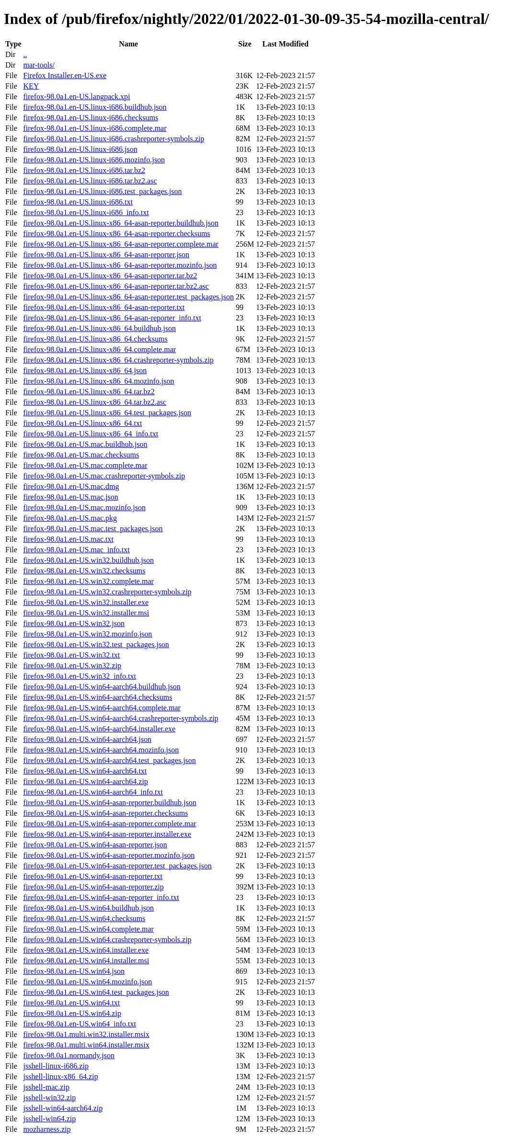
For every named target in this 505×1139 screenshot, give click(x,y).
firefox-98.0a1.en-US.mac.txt (68, 539)
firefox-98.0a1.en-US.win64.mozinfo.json (87, 982)
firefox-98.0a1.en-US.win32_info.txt (79, 676)
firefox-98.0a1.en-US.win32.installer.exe (86, 602)
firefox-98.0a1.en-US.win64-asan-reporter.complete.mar (109, 824)
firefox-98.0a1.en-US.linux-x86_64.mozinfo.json (98, 381)
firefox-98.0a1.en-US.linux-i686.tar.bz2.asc (90, 181)
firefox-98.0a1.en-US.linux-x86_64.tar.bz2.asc (94, 402)
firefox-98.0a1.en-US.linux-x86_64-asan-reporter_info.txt (112, 318)
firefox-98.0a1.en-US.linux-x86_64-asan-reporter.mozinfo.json (120, 265)
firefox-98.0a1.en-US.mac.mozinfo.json (84, 507)
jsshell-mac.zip (46, 1087)
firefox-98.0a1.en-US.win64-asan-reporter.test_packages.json (117, 866)
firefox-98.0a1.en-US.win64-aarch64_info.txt (92, 792)
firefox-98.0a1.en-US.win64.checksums (84, 918)
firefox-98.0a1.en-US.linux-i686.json (80, 149)
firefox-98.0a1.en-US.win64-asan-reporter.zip (93, 887)
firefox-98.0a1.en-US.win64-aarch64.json (87, 739)
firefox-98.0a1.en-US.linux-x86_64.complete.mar (99, 349)
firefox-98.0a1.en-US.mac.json (70, 497)
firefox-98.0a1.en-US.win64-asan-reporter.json (95, 845)
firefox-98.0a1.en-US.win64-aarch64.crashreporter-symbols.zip (120, 718)
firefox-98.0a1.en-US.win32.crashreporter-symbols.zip (107, 592)
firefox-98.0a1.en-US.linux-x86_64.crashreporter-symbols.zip (118, 360)
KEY (31, 86)
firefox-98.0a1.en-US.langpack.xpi (76, 96)
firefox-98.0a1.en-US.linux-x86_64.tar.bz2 (88, 391)
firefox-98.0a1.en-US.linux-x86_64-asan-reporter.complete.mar (120, 244)
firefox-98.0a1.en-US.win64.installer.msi (86, 961)
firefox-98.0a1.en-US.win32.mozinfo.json (87, 634)
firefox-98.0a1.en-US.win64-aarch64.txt (85, 771)
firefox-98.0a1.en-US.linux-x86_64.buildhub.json (99, 328)
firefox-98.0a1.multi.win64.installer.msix (86, 1045)
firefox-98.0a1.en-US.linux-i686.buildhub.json (94, 107)
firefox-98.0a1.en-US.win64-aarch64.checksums (97, 697)
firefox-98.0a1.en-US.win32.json (74, 623)
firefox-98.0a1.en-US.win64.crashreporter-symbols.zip (107, 939)
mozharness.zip (46, 1129)
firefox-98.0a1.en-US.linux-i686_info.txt (86, 212)
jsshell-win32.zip (49, 1097)
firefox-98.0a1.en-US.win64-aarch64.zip (85, 781)
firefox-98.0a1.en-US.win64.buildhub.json (88, 908)
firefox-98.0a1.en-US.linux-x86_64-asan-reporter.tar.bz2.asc (115, 286)
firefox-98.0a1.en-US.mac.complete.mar (85, 465)
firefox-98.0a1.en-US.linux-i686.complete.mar (94, 128)
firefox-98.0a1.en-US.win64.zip (72, 1013)
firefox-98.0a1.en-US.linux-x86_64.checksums (95, 339)
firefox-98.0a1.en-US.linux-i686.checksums (90, 118)
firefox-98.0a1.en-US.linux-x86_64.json (85, 370)
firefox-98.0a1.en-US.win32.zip (72, 665)
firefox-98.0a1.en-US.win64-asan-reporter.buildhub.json (109, 802)
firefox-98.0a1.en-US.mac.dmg (71, 486)
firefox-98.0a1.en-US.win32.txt (71, 655)
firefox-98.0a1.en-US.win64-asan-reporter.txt (92, 876)
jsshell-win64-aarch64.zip (63, 1108)
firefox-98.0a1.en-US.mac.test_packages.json (92, 528)
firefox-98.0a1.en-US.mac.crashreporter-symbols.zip (104, 476)
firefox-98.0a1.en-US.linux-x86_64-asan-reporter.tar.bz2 (110, 276)
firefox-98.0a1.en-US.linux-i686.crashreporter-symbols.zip (113, 139)
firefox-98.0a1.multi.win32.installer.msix (86, 1034)
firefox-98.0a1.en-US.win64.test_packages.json (96, 992)
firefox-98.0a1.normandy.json (68, 1055)
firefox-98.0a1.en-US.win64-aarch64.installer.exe (99, 729)
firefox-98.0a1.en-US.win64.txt (71, 1003)
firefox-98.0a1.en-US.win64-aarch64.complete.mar (101, 708)
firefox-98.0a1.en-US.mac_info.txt (76, 550)
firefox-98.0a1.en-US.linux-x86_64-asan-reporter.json (106, 255)
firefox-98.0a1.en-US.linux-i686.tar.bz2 (84, 170)
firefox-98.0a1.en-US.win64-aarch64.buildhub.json (101, 687)
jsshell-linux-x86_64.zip (60, 1076)
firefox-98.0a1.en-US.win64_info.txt (79, 1024)
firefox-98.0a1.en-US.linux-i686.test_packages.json (102, 191)
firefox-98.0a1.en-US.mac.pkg (70, 518)
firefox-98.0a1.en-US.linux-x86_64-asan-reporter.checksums (116, 233)
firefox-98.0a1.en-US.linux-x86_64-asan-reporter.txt (103, 307)
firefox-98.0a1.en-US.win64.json (74, 971)
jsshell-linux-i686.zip (55, 1066)
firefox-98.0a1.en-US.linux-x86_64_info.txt (90, 434)
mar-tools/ (38, 65)
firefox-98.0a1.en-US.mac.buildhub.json (85, 444)
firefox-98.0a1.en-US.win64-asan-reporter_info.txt (101, 897)
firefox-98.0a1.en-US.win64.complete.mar (88, 929)
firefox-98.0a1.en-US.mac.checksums (81, 455)
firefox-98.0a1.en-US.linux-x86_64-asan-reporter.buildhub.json (120, 223)
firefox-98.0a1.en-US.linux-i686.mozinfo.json (94, 160)
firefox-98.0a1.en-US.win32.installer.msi (86, 613)
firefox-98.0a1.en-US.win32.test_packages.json (96, 644)
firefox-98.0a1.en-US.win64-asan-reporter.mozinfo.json (109, 855)
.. (25, 54)
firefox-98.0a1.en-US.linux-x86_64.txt (82, 423)
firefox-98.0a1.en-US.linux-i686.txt (77, 202)
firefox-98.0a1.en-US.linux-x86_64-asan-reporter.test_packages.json (128, 297)
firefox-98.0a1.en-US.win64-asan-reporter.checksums (105, 813)
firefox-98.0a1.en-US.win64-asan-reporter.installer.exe (107, 834)
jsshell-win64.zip (49, 1119)
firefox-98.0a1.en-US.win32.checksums (84, 571)
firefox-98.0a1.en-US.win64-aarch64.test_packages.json (109, 760)
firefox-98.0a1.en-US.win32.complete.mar (88, 581)
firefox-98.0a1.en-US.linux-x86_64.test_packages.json (107, 413)
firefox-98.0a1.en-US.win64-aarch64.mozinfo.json (101, 750)
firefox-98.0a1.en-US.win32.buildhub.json (88, 560)
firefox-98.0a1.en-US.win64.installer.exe (86, 950)
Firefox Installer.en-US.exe (64, 75)
